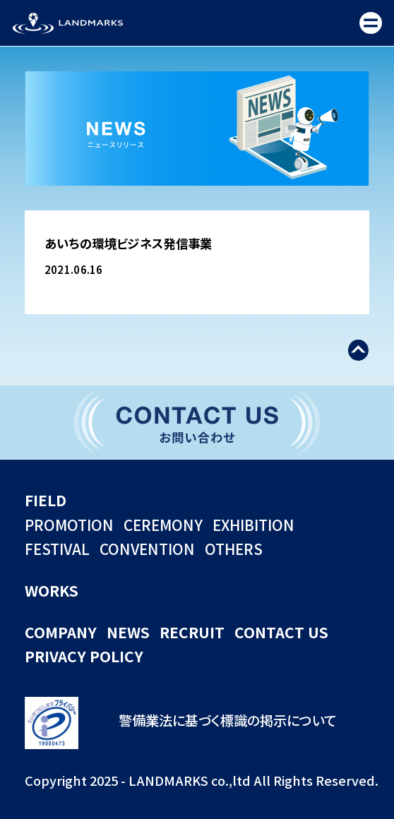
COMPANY (61, 631)
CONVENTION (147, 548)
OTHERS (234, 548)
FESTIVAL (57, 548)
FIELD (45, 499)
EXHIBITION (253, 524)
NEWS (128, 631)
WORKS (51, 590)
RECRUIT (192, 631)
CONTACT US (281, 631)
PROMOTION (69, 524)
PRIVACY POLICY (84, 655)
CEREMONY (163, 524)
